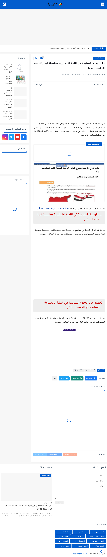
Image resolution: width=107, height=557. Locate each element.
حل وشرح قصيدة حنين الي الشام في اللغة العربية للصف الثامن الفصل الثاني (7, 93)
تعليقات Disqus (40, 454)
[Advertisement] (53, 27)
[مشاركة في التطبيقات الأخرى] (54, 378)
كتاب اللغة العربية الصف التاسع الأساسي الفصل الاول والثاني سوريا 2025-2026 (7, 105)
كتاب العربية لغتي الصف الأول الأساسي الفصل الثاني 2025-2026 (8, 70)
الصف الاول (100, 532)
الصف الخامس (79, 541)
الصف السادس (82, 546)
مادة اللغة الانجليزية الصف (56, 209)
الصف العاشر (99, 58)
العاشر (41, 209)
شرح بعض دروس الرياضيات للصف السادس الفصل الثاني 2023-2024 (28, 507)
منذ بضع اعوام (47, 503)
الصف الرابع (63, 541)
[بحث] (4, 4)
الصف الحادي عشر (97, 541)
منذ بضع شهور (6, 64)
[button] (91, 378)
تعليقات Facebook (55, 454)
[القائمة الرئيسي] (102, 4)
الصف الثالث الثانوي (97, 536)
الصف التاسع (83, 532)
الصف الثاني (63, 536)
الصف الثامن (78, 536)
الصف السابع (99, 546)
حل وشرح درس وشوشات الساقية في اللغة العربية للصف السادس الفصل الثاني (8, 81)
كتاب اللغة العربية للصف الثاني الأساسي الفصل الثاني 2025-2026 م (7, 116)
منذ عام (8, 76)
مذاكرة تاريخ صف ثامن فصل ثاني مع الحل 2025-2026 (69, 48)
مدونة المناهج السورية (80, 554)
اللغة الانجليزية (78, 370)
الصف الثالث (65, 532)
